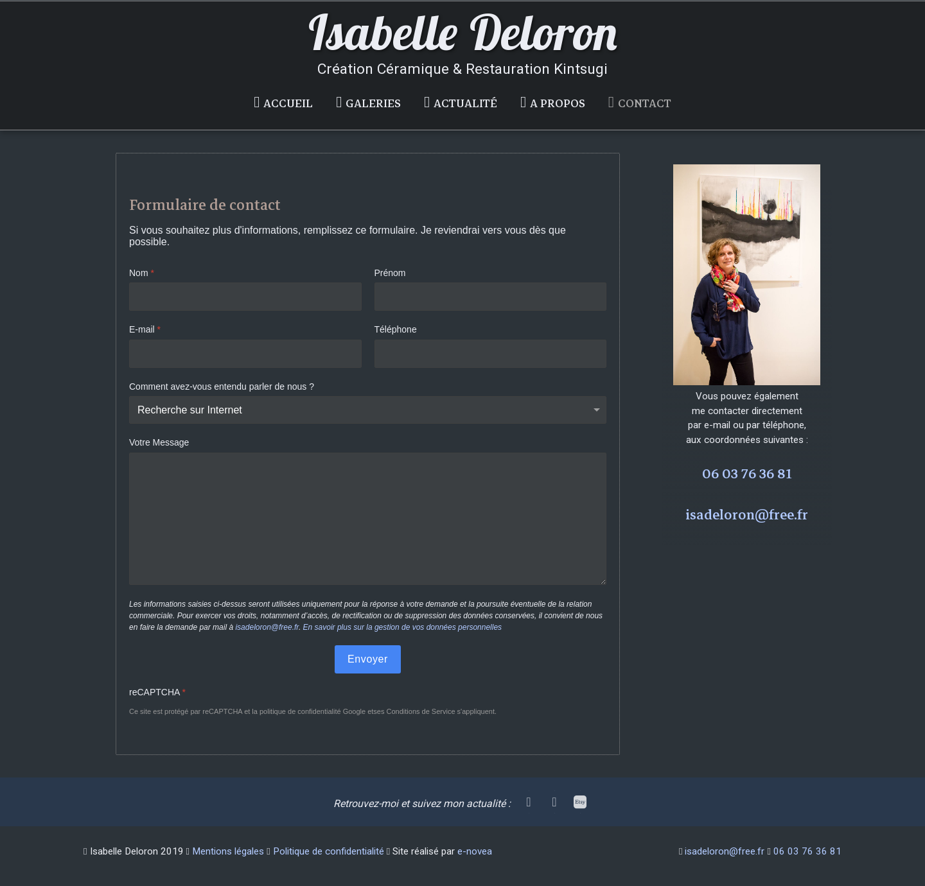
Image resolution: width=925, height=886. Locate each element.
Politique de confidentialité (328, 851)
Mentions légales (228, 851)
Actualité (465, 103)
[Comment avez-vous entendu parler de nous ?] (367, 410)
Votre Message (159, 443)
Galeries (373, 103)
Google (354, 712)
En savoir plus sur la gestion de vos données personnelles (402, 627)
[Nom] (245, 297)
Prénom (390, 273)
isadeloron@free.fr (266, 627)
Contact (644, 103)
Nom (141, 273)
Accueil (288, 103)
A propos (557, 103)
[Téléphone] (490, 354)
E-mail (145, 330)
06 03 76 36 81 (747, 473)
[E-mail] (245, 354)
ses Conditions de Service (414, 712)
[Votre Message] (367, 519)
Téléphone (395, 330)
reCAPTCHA (157, 692)
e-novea (474, 851)
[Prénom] (490, 297)
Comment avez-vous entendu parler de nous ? (221, 386)
